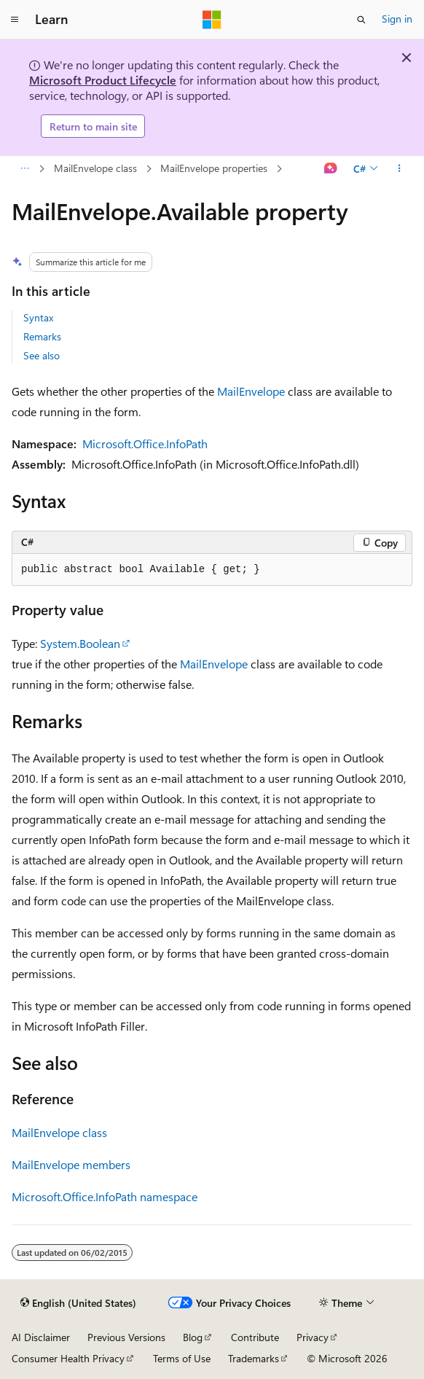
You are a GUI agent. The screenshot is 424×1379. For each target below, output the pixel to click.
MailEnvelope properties (213, 168)
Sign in (397, 19)
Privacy (313, 1337)
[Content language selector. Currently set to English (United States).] (78, 1303)
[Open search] (361, 20)
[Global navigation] (14, 20)
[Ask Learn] (331, 169)
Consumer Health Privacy (68, 1358)
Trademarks (253, 1358)
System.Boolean (80, 643)
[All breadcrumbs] (24, 169)
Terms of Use (182, 1358)
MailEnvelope (251, 391)
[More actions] (399, 169)
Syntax (38, 317)
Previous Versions (126, 1337)
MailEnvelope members (71, 1164)
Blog (193, 1337)
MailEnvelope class (95, 168)
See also (41, 355)
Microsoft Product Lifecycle (102, 79)
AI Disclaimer (41, 1337)
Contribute (255, 1337)
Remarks (42, 336)
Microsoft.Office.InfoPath (145, 443)
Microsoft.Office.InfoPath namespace (104, 1196)
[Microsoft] (212, 19)
